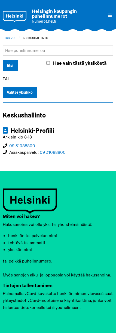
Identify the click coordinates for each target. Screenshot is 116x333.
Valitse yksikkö (20, 92)
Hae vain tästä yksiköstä (79, 63)
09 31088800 (22, 146)
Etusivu (8, 38)
